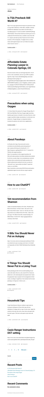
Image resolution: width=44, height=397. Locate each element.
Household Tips (16, 300)
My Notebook (11, 4)
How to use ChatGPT (18, 184)
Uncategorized (24, 51)
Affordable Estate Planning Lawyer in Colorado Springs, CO (19, 64)
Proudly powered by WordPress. (18, 392)
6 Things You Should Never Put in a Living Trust (21, 265)
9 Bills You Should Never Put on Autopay (20, 235)
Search (9, 356)
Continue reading (12, 47)
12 (18, 349)
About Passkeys (16, 139)
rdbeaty (10, 51)
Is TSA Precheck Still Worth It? (14, 368)
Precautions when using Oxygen (14, 372)
